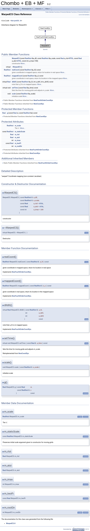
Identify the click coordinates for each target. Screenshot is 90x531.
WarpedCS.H (16, 21)
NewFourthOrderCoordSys (43, 100)
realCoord (15, 70)
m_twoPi (18, 143)
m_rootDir (18, 146)
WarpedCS (16, 58)
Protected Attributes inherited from (25, 150)
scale (14, 94)
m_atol (17, 137)
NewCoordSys (39, 104)
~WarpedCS (16, 67)
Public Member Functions (52, 12)
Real (62, 58)
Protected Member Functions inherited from (24, 116)
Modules (16, 9)
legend (45, 49)
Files (48, 9)
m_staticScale (20, 132)
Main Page (6, 9)
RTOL (71, 58)
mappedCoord (17, 76)
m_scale (18, 126)
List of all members (84, 14)
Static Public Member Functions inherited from (30, 163)
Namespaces (27, 9)
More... (23, 63)
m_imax (18, 140)
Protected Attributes (83, 12)
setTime (15, 88)
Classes (39, 9)
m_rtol (17, 134)
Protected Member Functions (69, 12)
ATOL (19, 61)
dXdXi (14, 82)
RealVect (28, 58)
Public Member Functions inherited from (27, 100)
